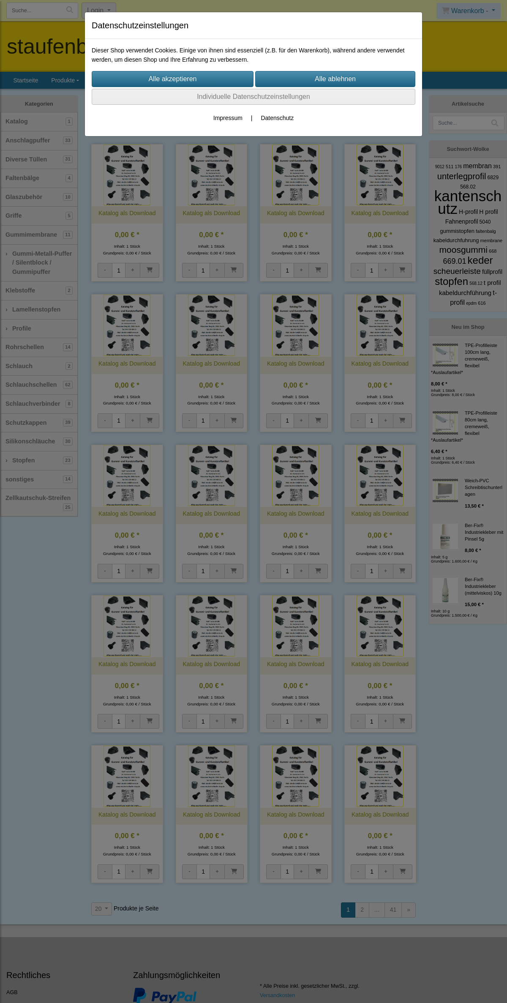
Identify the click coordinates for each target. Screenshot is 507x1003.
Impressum (228, 118)
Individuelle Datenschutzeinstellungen (253, 96)
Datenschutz (277, 118)
